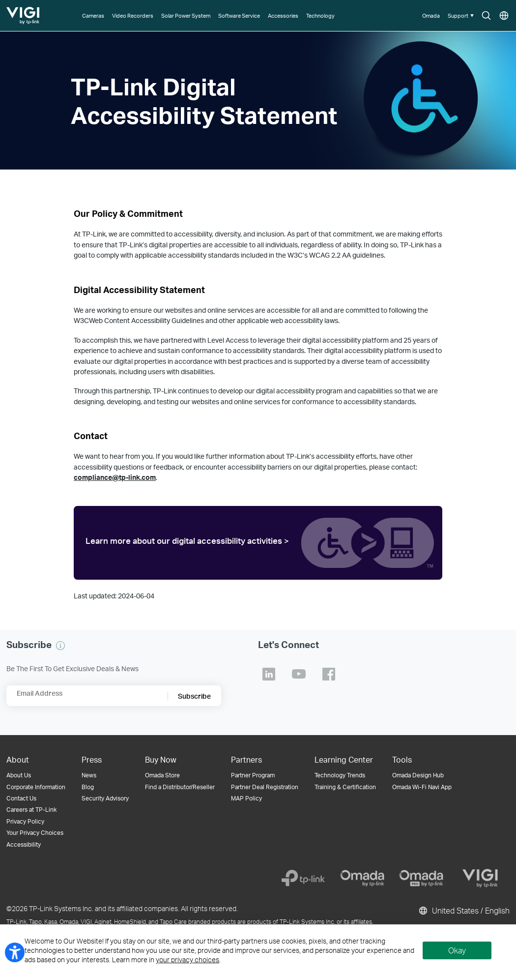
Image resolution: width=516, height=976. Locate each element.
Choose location (504, 16)
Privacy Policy (25, 821)
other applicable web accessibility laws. (279, 320)
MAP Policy (246, 798)
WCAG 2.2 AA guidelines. (347, 255)
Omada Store (162, 775)
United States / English (463, 911)
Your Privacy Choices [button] (34, 832)
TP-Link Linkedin (269, 674)
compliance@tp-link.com (115, 477)
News (89, 775)
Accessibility (23, 844)
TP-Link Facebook (329, 674)
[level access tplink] (258, 542)
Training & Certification (345, 787)
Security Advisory (105, 798)
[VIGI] (480, 878)
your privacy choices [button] (187, 959)
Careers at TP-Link (31, 809)
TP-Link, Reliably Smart (23, 12)
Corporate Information (35, 787)
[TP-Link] (303, 878)
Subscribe (194, 696)
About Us (18, 775)
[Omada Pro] (421, 878)
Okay (457, 950)
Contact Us (21, 798)
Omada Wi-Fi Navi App (422, 787)
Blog (88, 787)
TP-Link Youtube (299, 674)
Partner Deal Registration (264, 787)
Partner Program (253, 775)
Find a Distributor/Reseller (180, 787)
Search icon (486, 16)
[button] (462, 15)
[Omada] (362, 878)
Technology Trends (340, 775)
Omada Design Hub (418, 775)
